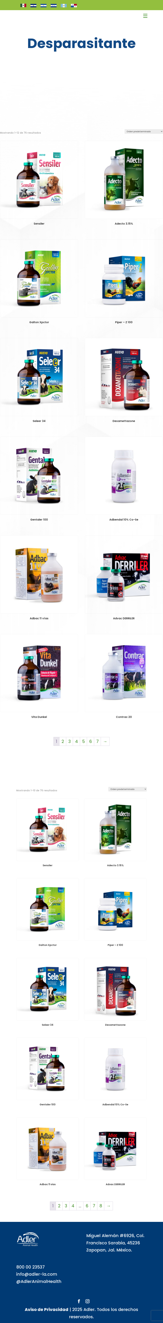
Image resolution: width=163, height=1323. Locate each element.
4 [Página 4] (76, 741)
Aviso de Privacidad (46, 1310)
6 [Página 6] (90, 741)
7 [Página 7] (97, 741)
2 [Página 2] (63, 741)
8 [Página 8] (101, 1206)
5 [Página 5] (83, 741)
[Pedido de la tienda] (144, 131)
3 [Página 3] (69, 741)
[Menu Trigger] (145, 15)
